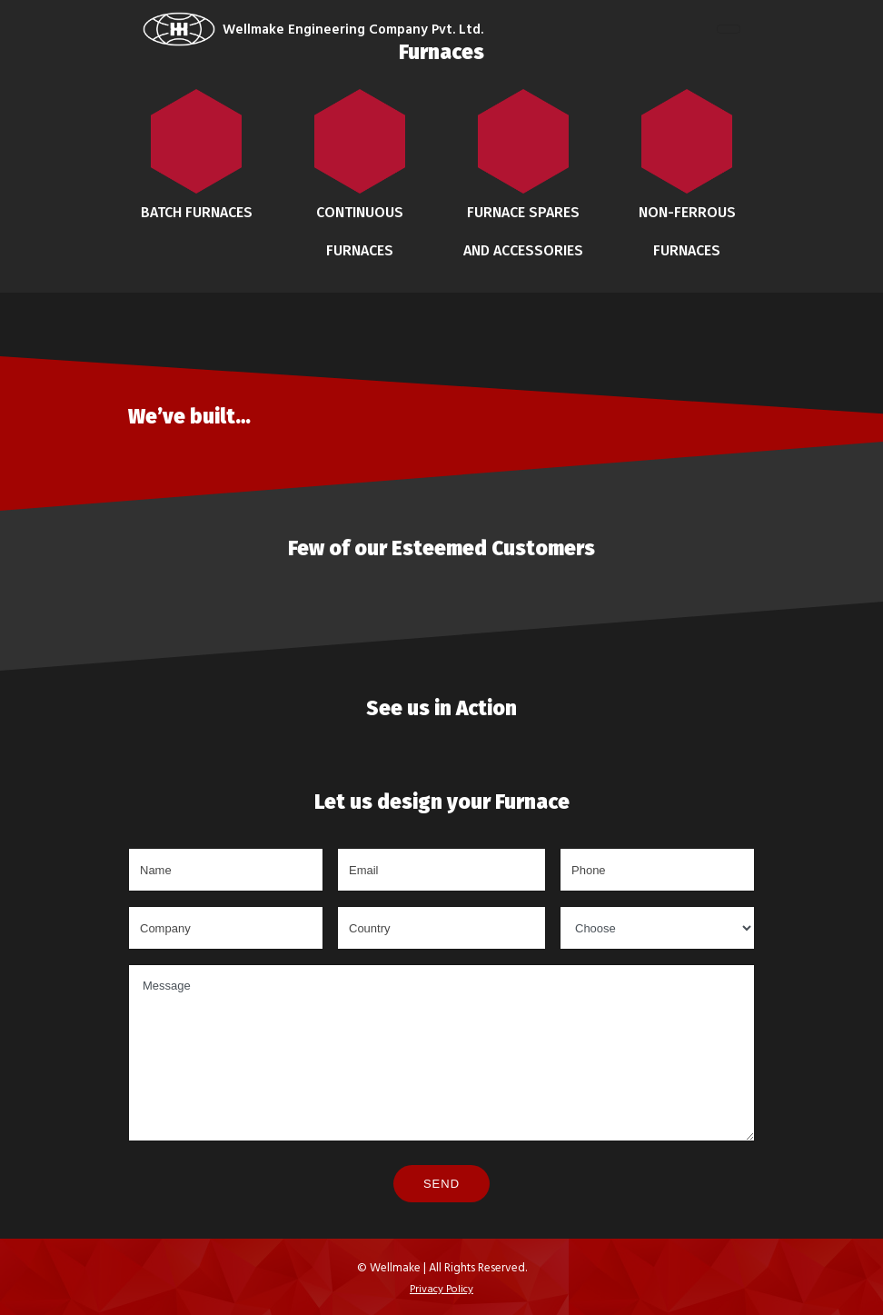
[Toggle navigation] (728, 29)
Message (441, 1052)
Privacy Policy (441, 1288)
